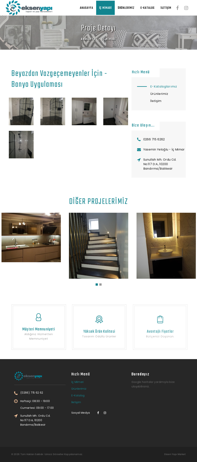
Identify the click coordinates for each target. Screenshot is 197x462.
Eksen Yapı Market (175, 454)
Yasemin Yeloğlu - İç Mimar (164, 149)
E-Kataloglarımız (163, 86)
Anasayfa (86, 8)
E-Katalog (147, 8)
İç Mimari (105, 8)
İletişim (166, 8)
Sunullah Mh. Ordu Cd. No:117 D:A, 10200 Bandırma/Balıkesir (159, 164)
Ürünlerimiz (126, 8)
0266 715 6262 (154, 139)
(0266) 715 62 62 (52, 393)
